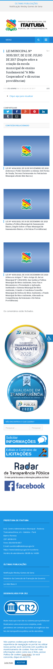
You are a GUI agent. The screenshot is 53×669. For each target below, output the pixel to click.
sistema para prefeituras (38, 620)
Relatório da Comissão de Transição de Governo (24, 578)
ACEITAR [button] (21, 662)
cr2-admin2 (12, 88)
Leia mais (26, 654)
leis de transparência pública (16, 631)
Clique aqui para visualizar (21, 96)
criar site (20, 620)
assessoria (23, 624)
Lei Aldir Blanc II (10, 584)
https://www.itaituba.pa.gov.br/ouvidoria (21, 549)
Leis (47, 88)
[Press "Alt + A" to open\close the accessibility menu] (49, 338)
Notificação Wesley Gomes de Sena (25, 6)
